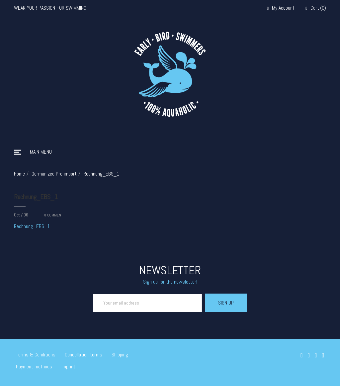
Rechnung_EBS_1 (36, 197)
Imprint (68, 366)
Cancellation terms (83, 354)
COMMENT (53, 215)
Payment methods (34, 366)
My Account (281, 8)
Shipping (120, 354)
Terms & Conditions (35, 354)
